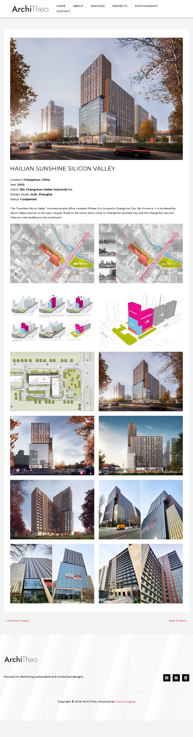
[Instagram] (176, 694)
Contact (64, 24)
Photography (154, 9)
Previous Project (17, 636)
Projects (126, 9)
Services (103, 9)
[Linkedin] (185, 694)
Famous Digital (125, 717)
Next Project (178, 636)
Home (62, 9)
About (81, 9)
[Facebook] (166, 694)
